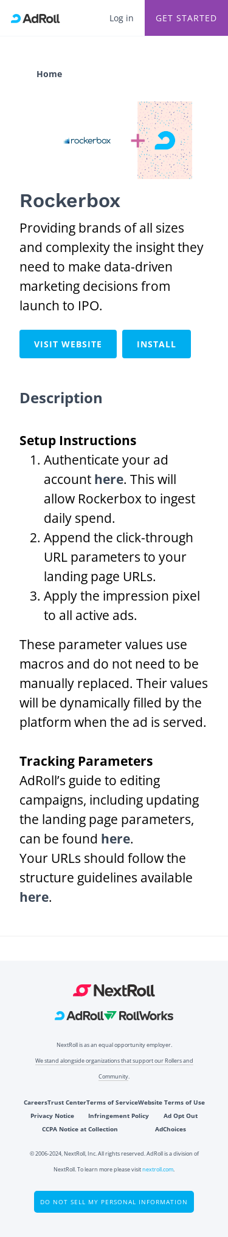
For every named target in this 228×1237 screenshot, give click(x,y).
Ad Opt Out (181, 1115)
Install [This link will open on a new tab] (156, 344)
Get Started (186, 18)
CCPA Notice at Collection (80, 1129)
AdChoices (170, 1129)
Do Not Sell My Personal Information (114, 1202)
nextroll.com (157, 1169)
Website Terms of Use (171, 1102)
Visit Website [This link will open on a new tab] (68, 344)
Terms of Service (112, 1102)
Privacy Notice (52, 1115)
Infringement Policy (118, 1115)
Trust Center (66, 1102)
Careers (35, 1102)
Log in (121, 18)
